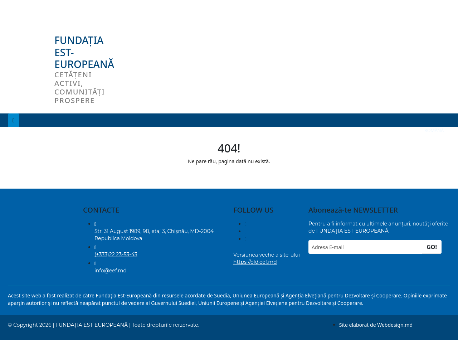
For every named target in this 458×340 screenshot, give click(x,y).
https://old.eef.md (255, 262)
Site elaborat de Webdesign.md (376, 324)
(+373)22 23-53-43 (115, 254)
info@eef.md (110, 270)
